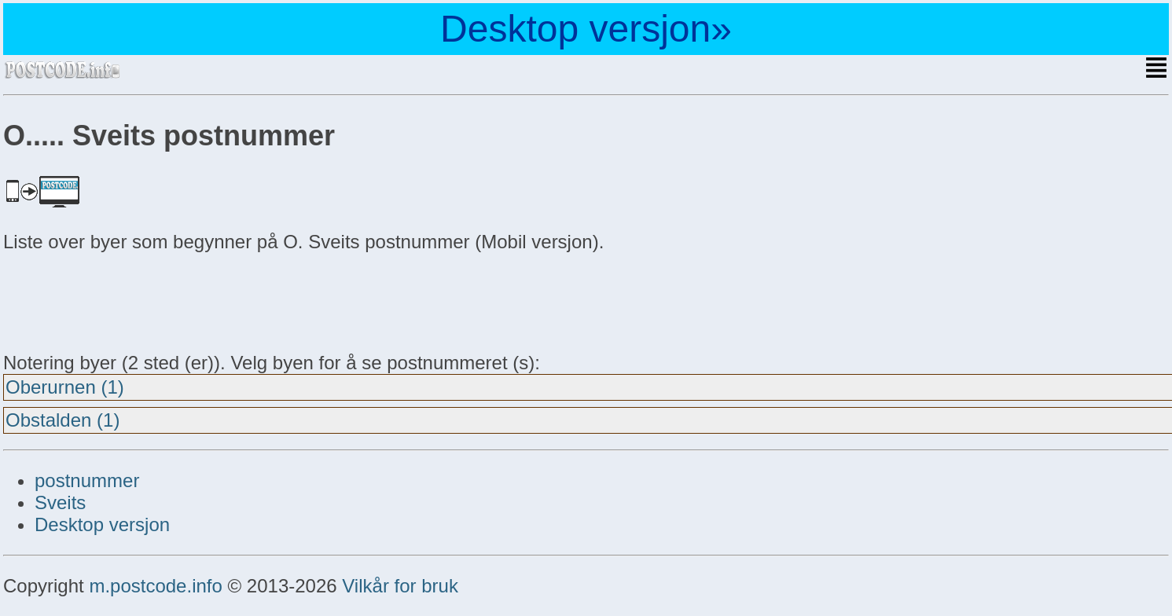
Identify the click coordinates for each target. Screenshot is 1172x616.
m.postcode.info (155, 585)
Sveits (60, 502)
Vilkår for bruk (400, 585)
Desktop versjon (102, 524)
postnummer (87, 480)
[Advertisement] (129, 300)
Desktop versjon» (586, 29)
